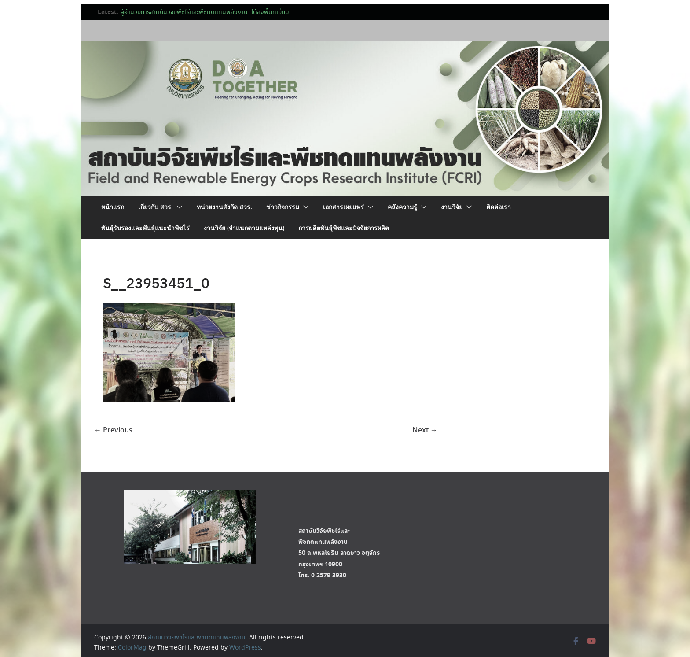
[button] (178, 207)
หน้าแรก (112, 207)
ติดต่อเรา (498, 207)
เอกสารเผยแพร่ (343, 207)
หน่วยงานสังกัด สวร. (224, 207)
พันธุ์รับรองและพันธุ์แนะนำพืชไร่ (145, 228)
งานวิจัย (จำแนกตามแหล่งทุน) (244, 228)
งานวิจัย (451, 207)
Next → (424, 430)
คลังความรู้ (402, 207)
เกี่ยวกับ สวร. (155, 207)
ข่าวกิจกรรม (282, 207)
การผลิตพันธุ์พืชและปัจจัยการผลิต (343, 228)
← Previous (113, 430)
